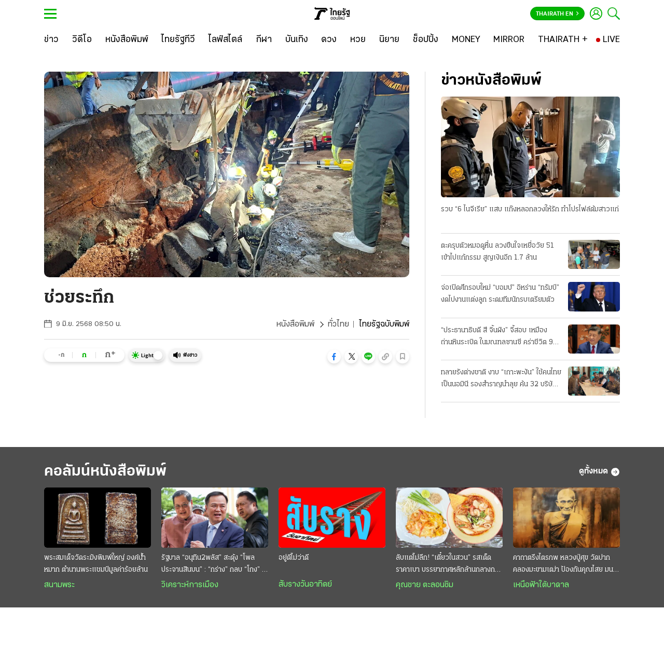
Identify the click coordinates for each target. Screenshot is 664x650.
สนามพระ (59, 585)
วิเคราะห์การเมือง (189, 585)
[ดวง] (329, 40)
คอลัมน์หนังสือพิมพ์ (105, 472)
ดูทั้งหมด (599, 472)
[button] (334, 356)
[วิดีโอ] (82, 40)
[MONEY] (466, 40)
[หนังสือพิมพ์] (126, 40)
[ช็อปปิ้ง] (425, 40)
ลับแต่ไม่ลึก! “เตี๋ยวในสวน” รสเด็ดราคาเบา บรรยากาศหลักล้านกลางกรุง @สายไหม (449, 565)
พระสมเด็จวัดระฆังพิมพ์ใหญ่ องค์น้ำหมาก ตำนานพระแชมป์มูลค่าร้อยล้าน (96, 564)
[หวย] (358, 40)
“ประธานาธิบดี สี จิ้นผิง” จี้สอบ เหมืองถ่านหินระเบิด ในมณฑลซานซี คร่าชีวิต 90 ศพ (499, 337)
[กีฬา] (264, 40)
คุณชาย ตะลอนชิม (424, 585)
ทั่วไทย (338, 324)
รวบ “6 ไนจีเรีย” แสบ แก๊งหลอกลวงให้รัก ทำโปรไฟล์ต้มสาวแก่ (530, 209)
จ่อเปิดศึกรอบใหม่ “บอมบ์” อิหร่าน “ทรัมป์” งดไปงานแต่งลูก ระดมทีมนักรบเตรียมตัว (500, 294)
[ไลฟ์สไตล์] (225, 40)
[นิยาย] (389, 40)
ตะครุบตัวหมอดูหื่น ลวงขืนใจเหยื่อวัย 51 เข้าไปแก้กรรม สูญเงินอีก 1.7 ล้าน (497, 252)
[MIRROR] (508, 40)
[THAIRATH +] (563, 40)
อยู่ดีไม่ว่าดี (294, 558)
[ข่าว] (51, 40)
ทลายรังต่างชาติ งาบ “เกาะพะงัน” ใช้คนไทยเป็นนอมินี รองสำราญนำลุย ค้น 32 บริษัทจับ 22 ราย (501, 379)
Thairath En (557, 14)
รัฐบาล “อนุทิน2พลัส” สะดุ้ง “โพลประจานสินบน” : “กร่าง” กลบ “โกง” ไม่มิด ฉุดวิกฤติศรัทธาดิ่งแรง (214, 565)
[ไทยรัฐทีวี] (178, 40)
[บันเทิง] (296, 40)
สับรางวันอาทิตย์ (305, 584)
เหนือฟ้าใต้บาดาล (541, 585)
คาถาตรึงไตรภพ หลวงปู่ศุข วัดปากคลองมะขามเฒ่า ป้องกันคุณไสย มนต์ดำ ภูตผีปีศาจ (565, 565)
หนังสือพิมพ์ (295, 324)
